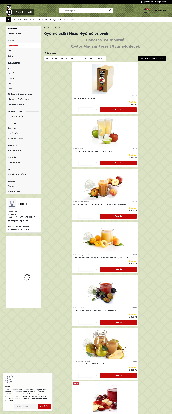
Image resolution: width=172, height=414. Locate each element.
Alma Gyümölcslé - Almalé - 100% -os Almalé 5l (89, 102)
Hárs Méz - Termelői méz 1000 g (29, 274)
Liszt (10, 88)
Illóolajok (12, 128)
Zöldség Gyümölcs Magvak (20, 94)
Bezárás (44, 406)
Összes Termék (14, 33)
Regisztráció (161, 2)
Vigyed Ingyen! (14, 191)
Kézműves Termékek (17, 174)
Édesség (11, 73)
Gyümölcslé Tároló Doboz (58, 103)
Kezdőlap (47, 28)
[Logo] (21, 10)
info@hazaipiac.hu (19, 220)
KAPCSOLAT (69, 20)
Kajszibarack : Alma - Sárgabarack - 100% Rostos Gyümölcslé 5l (150, 103)
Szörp (10, 56)
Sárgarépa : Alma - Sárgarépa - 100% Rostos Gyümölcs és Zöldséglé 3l (88, 290)
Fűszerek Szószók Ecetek (19, 99)
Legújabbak (81, 58)
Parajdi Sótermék (15, 116)
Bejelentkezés (148, 2)
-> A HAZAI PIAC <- (20, 20)
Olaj (9, 83)
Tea (9, 51)
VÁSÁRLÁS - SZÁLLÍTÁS (38, 20)
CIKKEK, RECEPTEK (56, 20)
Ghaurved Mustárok (16, 104)
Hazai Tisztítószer (15, 138)
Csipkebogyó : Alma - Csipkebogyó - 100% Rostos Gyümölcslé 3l (119, 226)
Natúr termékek (15, 150)
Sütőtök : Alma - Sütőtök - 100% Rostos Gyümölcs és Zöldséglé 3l (119, 290)
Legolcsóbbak (52, 58)
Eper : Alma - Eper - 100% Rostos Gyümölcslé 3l (87, 225)
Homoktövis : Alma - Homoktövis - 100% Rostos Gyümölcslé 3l (58, 229)
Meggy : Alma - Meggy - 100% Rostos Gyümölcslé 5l (120, 164)
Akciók (11, 186)
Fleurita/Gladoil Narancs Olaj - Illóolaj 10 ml (30, 250)
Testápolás (13, 133)
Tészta (11, 78)
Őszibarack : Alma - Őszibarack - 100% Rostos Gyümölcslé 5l (119, 103)
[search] (110, 10)
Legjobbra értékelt (97, 58)
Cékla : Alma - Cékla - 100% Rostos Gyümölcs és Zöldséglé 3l (149, 226)
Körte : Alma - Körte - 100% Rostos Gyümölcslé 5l (88, 164)
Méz (9, 68)
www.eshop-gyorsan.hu (91, 412)
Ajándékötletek (14, 162)
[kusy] (51, 119)
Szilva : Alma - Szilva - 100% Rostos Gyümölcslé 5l (58, 163)
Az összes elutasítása (25, 406)
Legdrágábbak (67, 58)
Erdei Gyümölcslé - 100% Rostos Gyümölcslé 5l (148, 164)
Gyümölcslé (13, 45)
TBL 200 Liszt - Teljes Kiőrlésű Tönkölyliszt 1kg (29, 289)
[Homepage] (8, 19)
